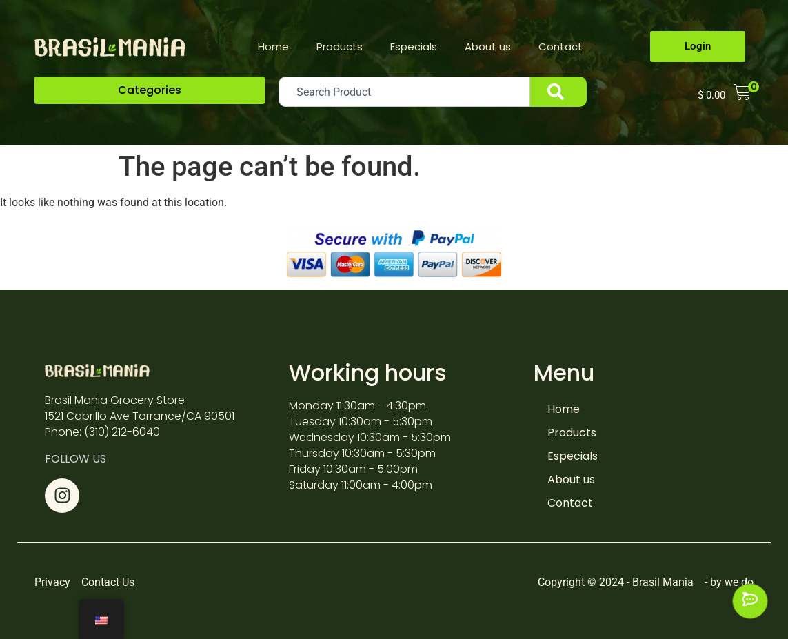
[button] (149, 90)
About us (488, 46)
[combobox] (404, 92)
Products (339, 46)
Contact (560, 46)
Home (273, 46)
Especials (413, 46)
